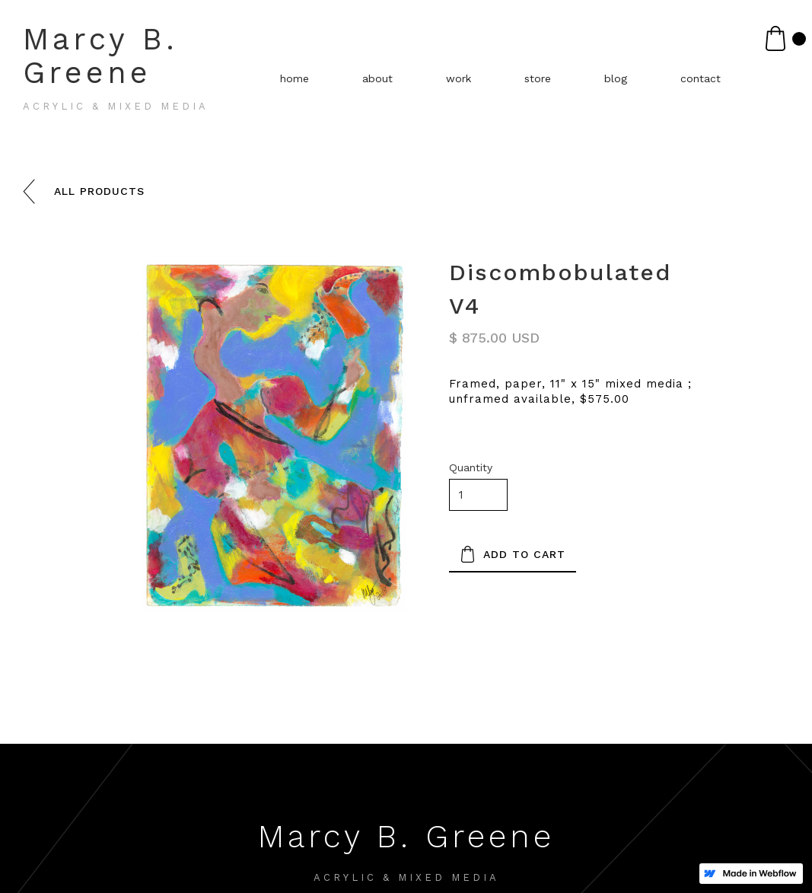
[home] (144, 73)
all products (99, 191)
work (458, 78)
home (294, 78)
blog (615, 78)
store (537, 78)
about (377, 78)
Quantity (470, 467)
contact (700, 78)
